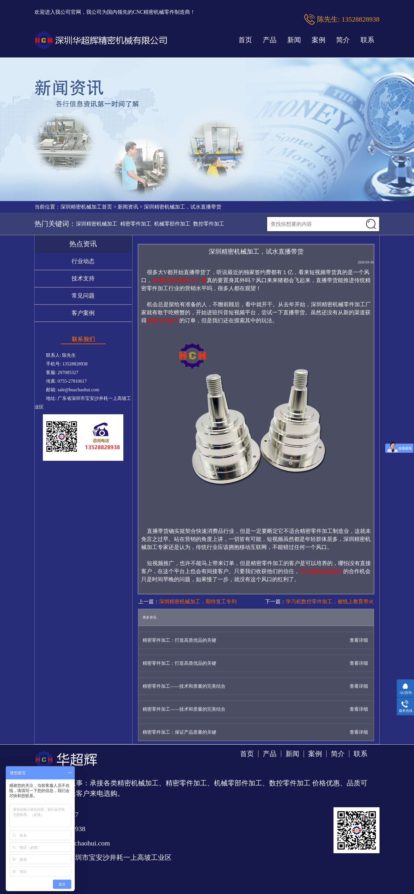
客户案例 (83, 313)
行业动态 (83, 261)
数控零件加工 (208, 224)
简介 (343, 40)
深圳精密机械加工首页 (86, 207)
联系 (367, 40)
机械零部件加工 (172, 224)
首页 (245, 40)
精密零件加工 (135, 224)
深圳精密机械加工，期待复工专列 (198, 601)
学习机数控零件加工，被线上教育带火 (330, 601)
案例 (318, 40)
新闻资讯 (128, 207)
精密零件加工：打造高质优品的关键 (179, 640)
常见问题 (83, 295)
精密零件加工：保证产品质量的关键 (179, 732)
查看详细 (359, 640)
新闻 (294, 40)
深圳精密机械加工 (96, 224)
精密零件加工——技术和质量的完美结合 (184, 686)
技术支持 (83, 278)
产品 (270, 40)
